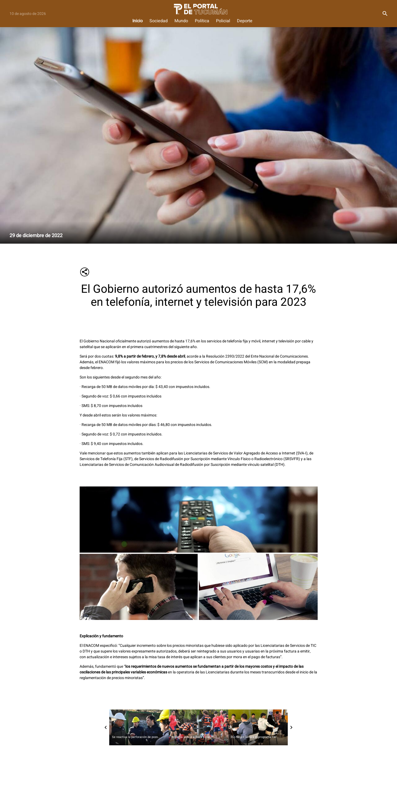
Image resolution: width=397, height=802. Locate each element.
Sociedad (158, 21)
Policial (223, 21)
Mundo (181, 21)
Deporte (244, 21)
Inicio (137, 21)
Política (202, 21)
